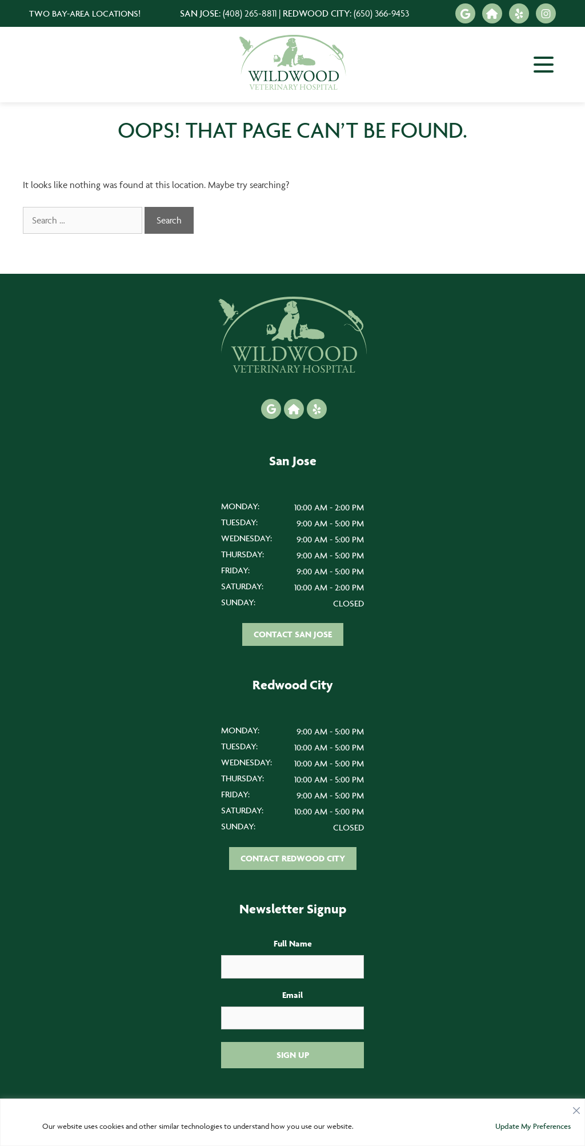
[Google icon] (465, 13)
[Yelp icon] (519, 13)
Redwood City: (346, 13)
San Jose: (228, 13)
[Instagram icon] (546, 13)
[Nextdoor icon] (492, 13)
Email (292, 994)
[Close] (576, 1107)
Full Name (293, 943)
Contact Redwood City (293, 858)
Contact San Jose (293, 634)
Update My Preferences (533, 1126)
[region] (292, 1122)
